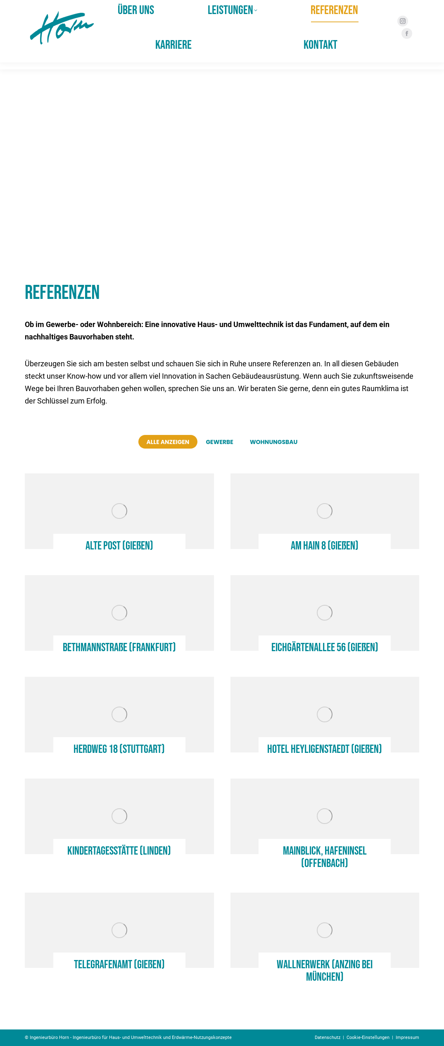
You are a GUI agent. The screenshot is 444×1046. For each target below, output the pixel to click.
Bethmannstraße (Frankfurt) (119, 647)
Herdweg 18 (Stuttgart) (119, 749)
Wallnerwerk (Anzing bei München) (325, 971)
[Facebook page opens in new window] (404, 40)
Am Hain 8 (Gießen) (325, 546)
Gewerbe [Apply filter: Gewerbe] (219, 442)
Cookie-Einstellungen (368, 1037)
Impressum (407, 1037)
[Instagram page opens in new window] (400, 28)
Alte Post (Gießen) (119, 546)
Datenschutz (327, 1037)
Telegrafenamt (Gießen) (119, 965)
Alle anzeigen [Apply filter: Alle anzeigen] (168, 442)
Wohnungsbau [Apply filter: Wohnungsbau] (274, 442)
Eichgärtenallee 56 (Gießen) (324, 647)
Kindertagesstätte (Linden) (119, 851)
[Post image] (119, 511)
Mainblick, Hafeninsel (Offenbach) (325, 857)
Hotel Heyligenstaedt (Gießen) (324, 749)
